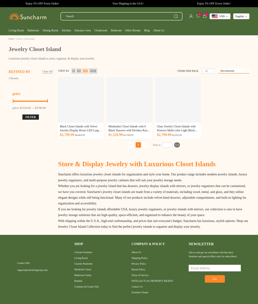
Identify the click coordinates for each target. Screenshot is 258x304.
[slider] (31, 101)
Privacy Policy (139, 263)
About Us (136, 252)
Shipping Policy (140, 258)
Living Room (81, 258)
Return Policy (138, 269)
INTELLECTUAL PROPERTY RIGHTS (152, 281)
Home (11, 39)
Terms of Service (140, 275)
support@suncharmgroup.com (32, 270)
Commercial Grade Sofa (86, 286)
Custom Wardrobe (83, 263)
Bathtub (78, 281)
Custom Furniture (83, 252)
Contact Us (137, 286)
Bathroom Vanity (83, 275)
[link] (11, 38)
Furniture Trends (140, 292)
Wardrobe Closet (82, 269)
